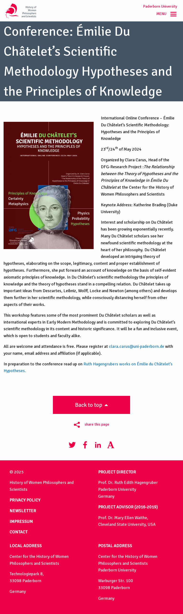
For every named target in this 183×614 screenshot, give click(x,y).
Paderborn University (160, 6)
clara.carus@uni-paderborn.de (136, 346)
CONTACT (18, 532)
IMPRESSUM (21, 521)
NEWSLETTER (23, 510)
